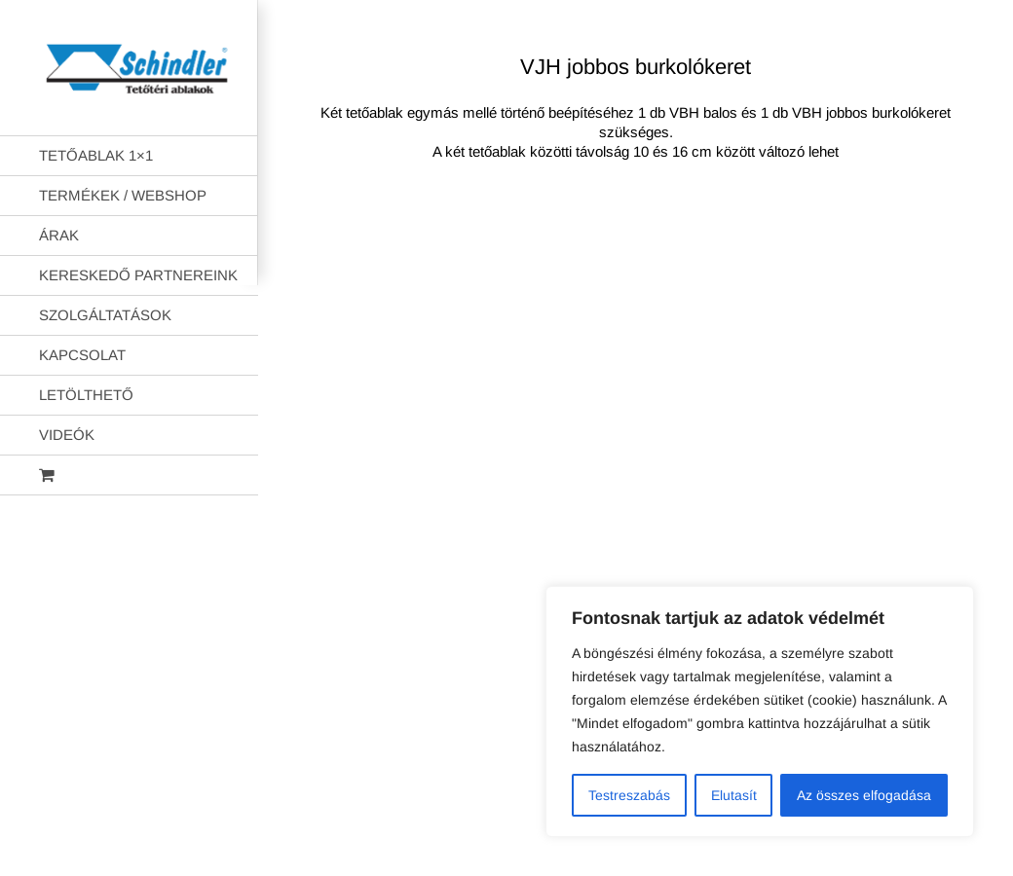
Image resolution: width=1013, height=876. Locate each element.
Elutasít (734, 795)
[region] (759, 711)
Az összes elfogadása (864, 795)
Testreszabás (629, 795)
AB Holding (774, 254)
